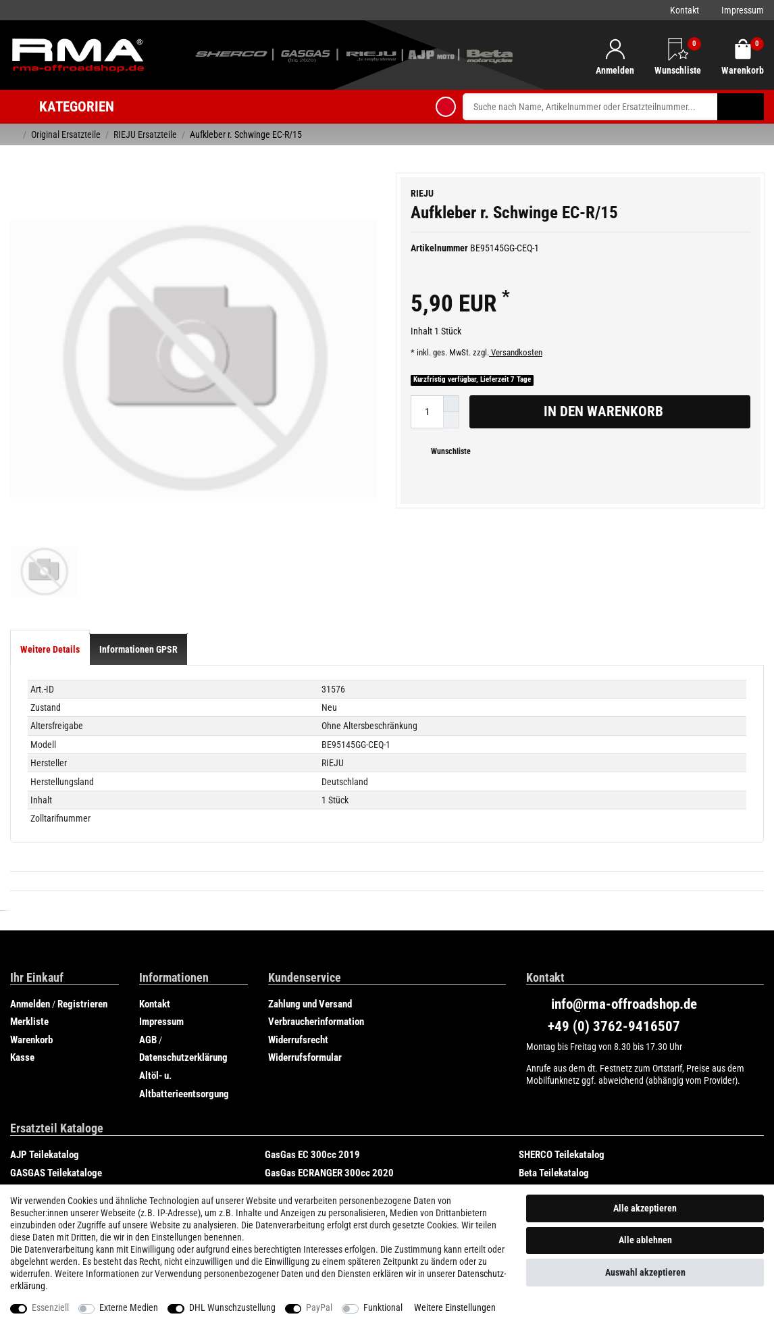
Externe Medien (128, 1307)
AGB (148, 942)
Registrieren (82, 907)
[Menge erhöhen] (451, 403)
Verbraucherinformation (316, 925)
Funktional (383, 1307)
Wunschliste (446, 451)
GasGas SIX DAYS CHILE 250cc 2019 (84, 1094)
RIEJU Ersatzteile (145, 134)
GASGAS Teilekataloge (56, 1076)
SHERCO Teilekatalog (561, 1058)
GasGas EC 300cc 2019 (312, 1058)
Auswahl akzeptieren (645, 1272)
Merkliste (29, 925)
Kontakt (684, 10)
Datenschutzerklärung (183, 961)
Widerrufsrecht (298, 942)
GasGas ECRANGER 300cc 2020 (329, 1076)
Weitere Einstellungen (455, 1307)
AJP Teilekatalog (44, 1058)
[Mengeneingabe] (427, 411)
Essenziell (50, 1307)
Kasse (22, 961)
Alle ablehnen (645, 1239)
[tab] (50, 552)
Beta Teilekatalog (554, 1076)
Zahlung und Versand (310, 907)
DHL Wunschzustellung (232, 1307)
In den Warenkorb (642, 411)
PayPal (319, 1307)
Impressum (742, 10)
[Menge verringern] (451, 420)
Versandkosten (515, 352)
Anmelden (30, 907)
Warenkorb (31, 942)
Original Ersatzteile (66, 134)
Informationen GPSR (138, 552)
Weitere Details (50, 552)
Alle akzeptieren (645, 1208)
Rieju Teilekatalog (301, 1094)
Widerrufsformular (305, 961)
